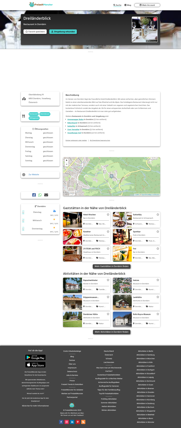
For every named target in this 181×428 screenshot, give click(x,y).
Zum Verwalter (73, 129)
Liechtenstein (109, 362)
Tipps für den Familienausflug (108, 389)
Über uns (72, 364)
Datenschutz (72, 371)
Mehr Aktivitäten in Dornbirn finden (111, 332)
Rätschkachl (72, 122)
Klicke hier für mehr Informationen (35, 405)
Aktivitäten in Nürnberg (145, 399)
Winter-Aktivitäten (109, 410)
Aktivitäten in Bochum (145, 407)
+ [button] (66, 161)
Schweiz (109, 358)
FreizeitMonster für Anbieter (72, 389)
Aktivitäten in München (146, 358)
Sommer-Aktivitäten (109, 402)
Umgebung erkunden (64, 32)
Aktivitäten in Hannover (145, 396)
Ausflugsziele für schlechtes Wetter (108, 378)
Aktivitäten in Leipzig (146, 377)
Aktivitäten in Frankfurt (146, 366)
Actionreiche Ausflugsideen (109, 382)
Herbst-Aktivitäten (109, 406)
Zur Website (34, 174)
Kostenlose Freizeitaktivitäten (108, 374)
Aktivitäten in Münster (145, 422)
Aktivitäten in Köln (145, 362)
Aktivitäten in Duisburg (145, 403)
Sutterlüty (71, 126)
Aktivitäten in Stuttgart (145, 369)
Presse (72, 380)
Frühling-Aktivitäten (109, 399)
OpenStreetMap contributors (150, 194)
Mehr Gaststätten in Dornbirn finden (112, 266)
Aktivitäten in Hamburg (146, 354)
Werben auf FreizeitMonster (72, 393)
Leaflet (137, 194)
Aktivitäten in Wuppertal (145, 411)
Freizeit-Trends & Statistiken (72, 384)
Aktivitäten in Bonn (145, 418)
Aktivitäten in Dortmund (145, 381)
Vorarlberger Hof (74, 132)
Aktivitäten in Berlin (145, 351)
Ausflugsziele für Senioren (109, 386)
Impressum (72, 367)
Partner (72, 360)
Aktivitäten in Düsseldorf (145, 373)
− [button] (66, 164)
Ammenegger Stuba (75, 119)
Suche (118, 5)
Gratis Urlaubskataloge (72, 351)
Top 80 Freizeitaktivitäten (109, 393)
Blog (129, 5)
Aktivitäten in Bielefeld (145, 414)
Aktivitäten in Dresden (145, 392)
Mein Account (148, 5)
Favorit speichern (35, 32)
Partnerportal (72, 397)
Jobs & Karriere (72, 375)
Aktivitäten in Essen (145, 384)
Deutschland (109, 351)
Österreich (109, 354)
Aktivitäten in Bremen (145, 388)
